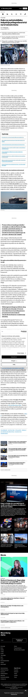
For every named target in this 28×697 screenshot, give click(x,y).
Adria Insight (3, 664)
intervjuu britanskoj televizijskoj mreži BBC (13, 368)
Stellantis (18, 430)
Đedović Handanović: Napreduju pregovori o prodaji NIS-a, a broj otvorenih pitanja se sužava (13, 581)
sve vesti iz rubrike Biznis (5, 627)
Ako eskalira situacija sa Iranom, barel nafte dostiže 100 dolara (13, 141)
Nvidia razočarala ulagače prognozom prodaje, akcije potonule (13, 614)
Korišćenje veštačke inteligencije (5, 678)
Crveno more (4, 433)
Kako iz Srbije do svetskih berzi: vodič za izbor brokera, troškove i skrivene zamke (13, 505)
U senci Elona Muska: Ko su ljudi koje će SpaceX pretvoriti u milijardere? (13, 599)
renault (24, 430)
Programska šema (18, 648)
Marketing (3, 675)
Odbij (14, 364)
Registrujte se (14, 694)
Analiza (2, 662)
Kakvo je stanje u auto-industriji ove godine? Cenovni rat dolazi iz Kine (17, 442)
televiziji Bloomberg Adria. (15, 405)
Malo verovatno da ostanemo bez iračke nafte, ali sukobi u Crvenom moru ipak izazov (14, 161)
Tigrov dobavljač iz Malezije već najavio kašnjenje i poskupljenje (12, 152)
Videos (15, 646)
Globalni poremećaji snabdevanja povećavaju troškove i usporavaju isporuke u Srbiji (20, 546)
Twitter (15, 673)
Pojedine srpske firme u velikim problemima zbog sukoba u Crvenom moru (13, 157)
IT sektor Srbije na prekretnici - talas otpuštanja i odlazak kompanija (20, 529)
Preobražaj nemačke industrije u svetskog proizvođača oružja (16, 463)
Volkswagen (4, 430)
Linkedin (16, 675)
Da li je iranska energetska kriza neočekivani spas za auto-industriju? (6, 529)
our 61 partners (7, 338)
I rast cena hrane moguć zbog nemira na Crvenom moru (13, 144)
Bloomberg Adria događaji (19, 649)
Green (2, 658)
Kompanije (3, 578)
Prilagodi (14, 360)
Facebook (16, 670)
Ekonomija (3, 646)
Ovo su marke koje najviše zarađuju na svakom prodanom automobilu (17, 449)
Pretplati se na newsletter (19, 640)
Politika (2, 649)
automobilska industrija (7, 431)
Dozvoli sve (14, 357)
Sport (2, 657)
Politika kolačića (4, 673)
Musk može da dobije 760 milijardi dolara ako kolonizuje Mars (12, 606)
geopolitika (11, 430)
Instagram (16, 671)
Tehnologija (3, 655)
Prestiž (2, 653)
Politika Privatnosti (4, 670)
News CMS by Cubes (14, 688)
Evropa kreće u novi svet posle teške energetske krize (13, 137)
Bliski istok (18, 431)
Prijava (20, 8)
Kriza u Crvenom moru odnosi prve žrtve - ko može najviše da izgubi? (13, 165)
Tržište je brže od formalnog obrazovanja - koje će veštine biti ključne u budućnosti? (7, 545)
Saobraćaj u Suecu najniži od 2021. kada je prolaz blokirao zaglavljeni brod (13, 148)
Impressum (3, 671)
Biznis (3, 555)
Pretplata (25, 8)
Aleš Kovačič (5, 27)
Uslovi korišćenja (4, 668)
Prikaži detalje (20, 353)
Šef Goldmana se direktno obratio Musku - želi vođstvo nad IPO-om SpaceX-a (12, 621)
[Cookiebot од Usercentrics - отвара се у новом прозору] (21, 331)
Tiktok (15, 677)
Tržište (2, 651)
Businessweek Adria (5, 660)
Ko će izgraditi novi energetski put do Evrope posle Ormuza (17, 456)
